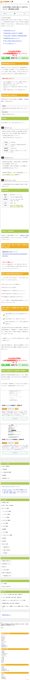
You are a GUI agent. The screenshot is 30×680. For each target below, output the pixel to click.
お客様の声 (4, 408)
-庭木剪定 (2, 661)
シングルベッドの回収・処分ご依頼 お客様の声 (12, 594)
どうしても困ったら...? (9, 43)
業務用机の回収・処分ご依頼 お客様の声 (10, 603)
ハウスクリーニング (8, 486)
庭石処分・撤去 (5, 502)
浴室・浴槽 (6, 491)
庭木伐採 (4, 538)
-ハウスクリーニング (4, 656)
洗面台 (10, 491)
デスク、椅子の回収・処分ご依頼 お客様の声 (11, 597)
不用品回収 (4, 469)
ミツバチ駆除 (6, 517)
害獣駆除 (4, 529)
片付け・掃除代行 (6, 466)
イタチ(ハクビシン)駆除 (7, 535)
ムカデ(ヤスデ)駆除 (6, 520)
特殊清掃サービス (6, 478)
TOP (15, 625)
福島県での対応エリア (6, 560)
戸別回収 (20, 33)
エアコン (10, 489)
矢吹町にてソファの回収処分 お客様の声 (12, 405)
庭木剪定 (4, 541)
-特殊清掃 (2, 657)
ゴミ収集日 (4, 583)
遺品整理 (4, 475)
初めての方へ (3, 636)
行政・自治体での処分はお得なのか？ (13, 40)
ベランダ (18, 491)
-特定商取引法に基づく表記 (5, 670)
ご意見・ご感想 (3, 641)
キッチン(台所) (16, 489)
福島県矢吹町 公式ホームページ (11, 38)
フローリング (4, 489)
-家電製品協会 (3, 677)
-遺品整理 (2, 652)
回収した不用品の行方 (6, 572)
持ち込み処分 (7, 35)
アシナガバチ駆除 (7, 511)
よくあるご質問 (5, 569)
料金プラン (4, 566)
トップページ (3, 635)
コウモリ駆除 (5, 532)
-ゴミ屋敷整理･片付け (4, 653)
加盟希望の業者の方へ (6, 615)
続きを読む (20, 418)
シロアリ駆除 (5, 523)
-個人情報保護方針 (4, 669)
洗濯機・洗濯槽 (12, 492)
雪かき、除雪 (5, 544)
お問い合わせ (3, 644)
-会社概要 (2, 666)
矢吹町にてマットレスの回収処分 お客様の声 (13, 439)
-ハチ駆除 (2, 658)
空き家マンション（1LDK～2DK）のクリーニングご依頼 (13, 600)
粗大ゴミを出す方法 (6, 586)
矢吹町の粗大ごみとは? (9, 30)
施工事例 (2, 640)
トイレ (14, 491)
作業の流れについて (6, 563)
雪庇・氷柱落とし (7, 550)
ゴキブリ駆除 (5, 526)
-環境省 (2, 674)
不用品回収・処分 (11, 408)
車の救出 (5, 553)
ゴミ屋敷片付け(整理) (6, 472)
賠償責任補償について (4, 645)
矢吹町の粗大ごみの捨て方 (10, 33)
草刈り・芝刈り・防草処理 (7, 505)
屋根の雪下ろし (7, 547)
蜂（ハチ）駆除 (5, 508)
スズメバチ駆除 (7, 514)
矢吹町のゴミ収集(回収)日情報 (19, 35)
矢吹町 (16, 408)
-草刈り (2, 662)
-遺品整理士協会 (3, 678)
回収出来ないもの (7, 575)
